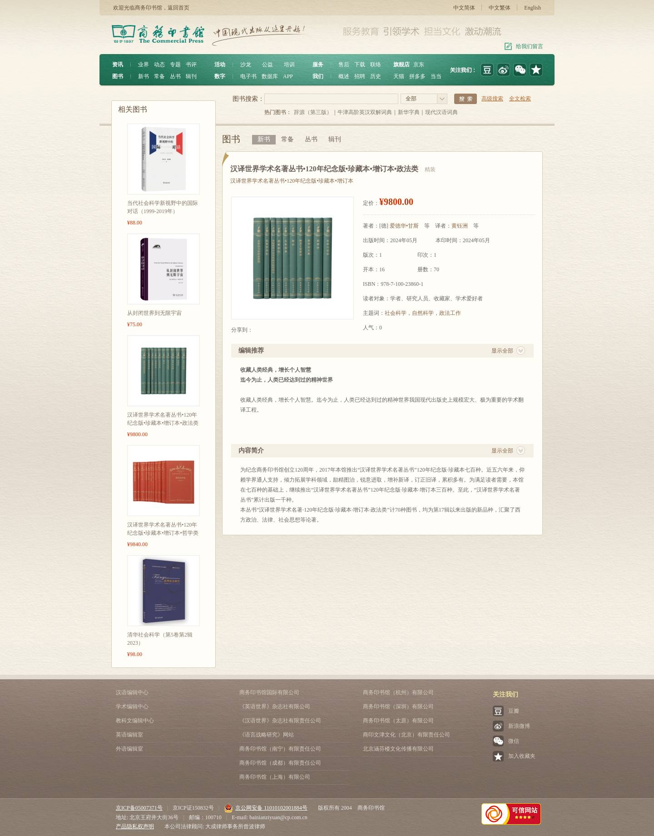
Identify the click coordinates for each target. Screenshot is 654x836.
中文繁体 (499, 8)
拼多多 (417, 76)
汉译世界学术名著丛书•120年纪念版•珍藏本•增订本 (291, 181)
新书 (143, 76)
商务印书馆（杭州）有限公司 (398, 692)
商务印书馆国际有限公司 (269, 692)
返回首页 (178, 8)
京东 (418, 64)
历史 (375, 76)
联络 (375, 64)
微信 (513, 741)
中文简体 (464, 8)
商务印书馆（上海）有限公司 (274, 777)
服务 (317, 64)
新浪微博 (519, 726)
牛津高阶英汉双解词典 (364, 112)
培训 (289, 64)
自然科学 (423, 313)
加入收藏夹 (521, 756)
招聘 (359, 76)
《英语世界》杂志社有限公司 (274, 706)
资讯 (117, 64)
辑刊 (191, 76)
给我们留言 (529, 46)
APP (288, 76)
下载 (359, 64)
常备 (159, 76)
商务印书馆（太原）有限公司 (398, 720)
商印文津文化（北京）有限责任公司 (406, 735)
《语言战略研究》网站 (266, 735)
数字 (219, 76)
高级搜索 (492, 98)
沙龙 (245, 64)
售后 (343, 64)
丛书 (175, 76)
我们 (317, 76)
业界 (143, 64)
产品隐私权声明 (135, 826)
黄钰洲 (459, 226)
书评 (191, 64)
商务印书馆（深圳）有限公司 (398, 706)
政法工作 (450, 313)
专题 (175, 64)
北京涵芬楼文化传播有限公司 (398, 749)
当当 (436, 76)
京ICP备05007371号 (139, 808)
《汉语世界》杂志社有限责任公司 (280, 720)
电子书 (248, 76)
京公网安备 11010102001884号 (265, 808)
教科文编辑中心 (135, 720)
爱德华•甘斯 (404, 226)
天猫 (398, 76)
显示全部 (502, 351)
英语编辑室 (129, 735)
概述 (343, 76)
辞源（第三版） (313, 112)
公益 (267, 64)
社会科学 (395, 313)
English (532, 8)
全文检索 (520, 98)
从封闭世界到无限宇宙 (154, 313)
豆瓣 (513, 711)
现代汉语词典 (441, 112)
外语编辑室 (129, 749)
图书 (117, 76)
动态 (159, 64)
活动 (219, 64)
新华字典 (409, 112)
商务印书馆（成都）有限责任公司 (280, 763)
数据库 (270, 76)
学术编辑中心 (132, 706)
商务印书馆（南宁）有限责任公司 (280, 749)
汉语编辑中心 (132, 692)
